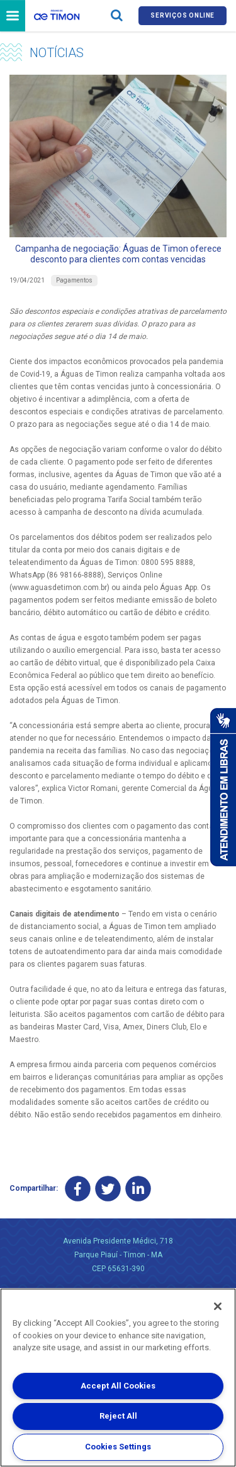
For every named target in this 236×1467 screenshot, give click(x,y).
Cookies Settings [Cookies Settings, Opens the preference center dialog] (118, 1446)
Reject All (118, 1416)
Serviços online (182, 15)
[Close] (218, 1306)
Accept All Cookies (118, 1385)
